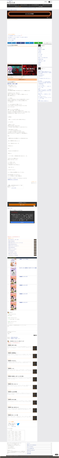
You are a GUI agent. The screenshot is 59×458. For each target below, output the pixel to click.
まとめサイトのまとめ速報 (11, 38)
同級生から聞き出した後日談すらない (45, 100)
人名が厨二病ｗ (45, 75)
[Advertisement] (29, 26)
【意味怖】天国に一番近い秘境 (12, 253)
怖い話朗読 (41, 6)
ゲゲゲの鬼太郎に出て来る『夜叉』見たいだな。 (45, 78)
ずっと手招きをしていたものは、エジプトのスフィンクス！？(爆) (45, 97)
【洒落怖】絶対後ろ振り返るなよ (12, 244)
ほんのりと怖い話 (24, 4)
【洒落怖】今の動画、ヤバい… (15, 338)
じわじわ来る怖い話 (35, 4)
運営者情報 (29, 453)
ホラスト (28, 443)
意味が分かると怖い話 (46, 4)
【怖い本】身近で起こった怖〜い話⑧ (13, 239)
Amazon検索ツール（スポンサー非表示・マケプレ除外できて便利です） (18, 37)
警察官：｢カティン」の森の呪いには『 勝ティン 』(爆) (45, 94)
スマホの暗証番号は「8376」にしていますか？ (14, 35)
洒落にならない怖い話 (12, 4)
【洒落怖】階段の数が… (14, 337)
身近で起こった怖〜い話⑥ (12, 83)
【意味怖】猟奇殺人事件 (11, 247)
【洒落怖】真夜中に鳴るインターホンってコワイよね (15, 242)
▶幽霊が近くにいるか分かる (13, 179)
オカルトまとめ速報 (10, 40)
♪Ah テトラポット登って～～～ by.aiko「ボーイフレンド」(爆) (45, 86)
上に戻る (56, 454)
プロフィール (13, 426)
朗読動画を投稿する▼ (22, 79)
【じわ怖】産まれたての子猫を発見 (13, 255)
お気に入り (18, 6)
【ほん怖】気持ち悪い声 (11, 250)
